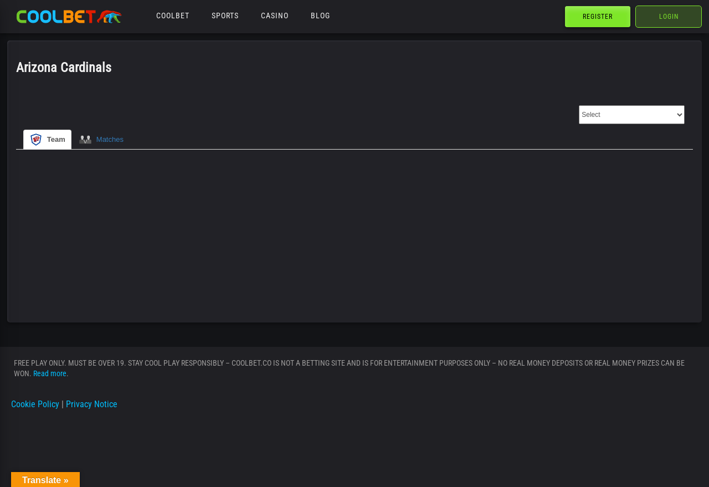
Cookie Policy (35, 404)
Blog (320, 15)
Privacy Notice (91, 404)
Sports (225, 15)
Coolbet (172, 15)
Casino (275, 15)
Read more (49, 373)
